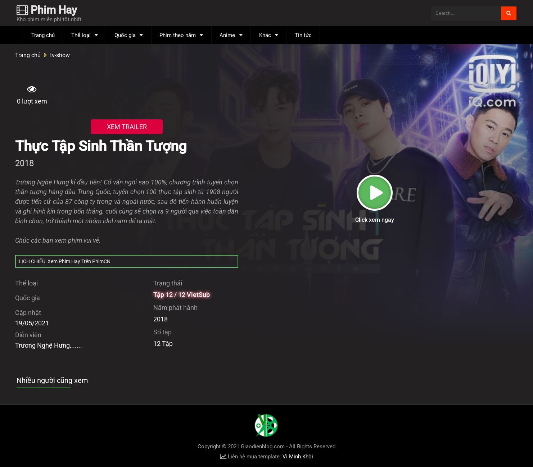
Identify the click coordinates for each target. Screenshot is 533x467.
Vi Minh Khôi (298, 456)
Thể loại (81, 35)
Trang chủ (43, 35)
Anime (227, 35)
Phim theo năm (177, 35)
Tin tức (303, 35)
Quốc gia (125, 35)
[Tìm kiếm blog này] (465, 13)
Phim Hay (47, 10)
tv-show (60, 55)
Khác (265, 35)
